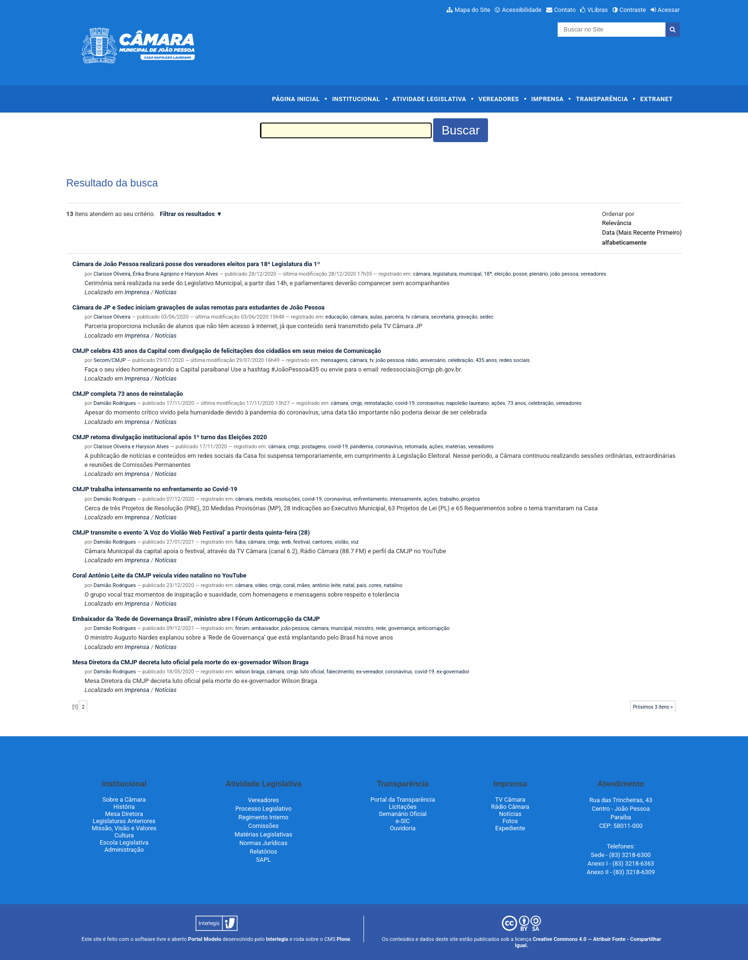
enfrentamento (370, 499)
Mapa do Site (472, 9)
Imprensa (547, 99)
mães (303, 585)
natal (348, 585)
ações (498, 403)
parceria (394, 317)
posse (520, 274)
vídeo (261, 585)
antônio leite (326, 585)
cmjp (356, 403)
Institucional (356, 99)
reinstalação (378, 403)
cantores (322, 542)
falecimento (339, 672)
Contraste (633, 9)
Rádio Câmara (510, 806)
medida (263, 499)
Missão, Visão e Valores (124, 828)
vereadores (593, 274)
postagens (313, 447)
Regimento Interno (264, 817)
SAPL (263, 859)
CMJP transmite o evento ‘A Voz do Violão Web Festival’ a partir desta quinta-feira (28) (191, 532)
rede (381, 628)
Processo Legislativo (263, 808)
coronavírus (430, 403)
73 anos (517, 403)
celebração (460, 360)
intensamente (405, 499)
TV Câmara (510, 799)
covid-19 (405, 403)
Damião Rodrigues (115, 403)
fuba (240, 542)
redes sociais (514, 360)
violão (342, 542)
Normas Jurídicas (263, 842)
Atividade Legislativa (429, 99)
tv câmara (417, 317)
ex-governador (452, 672)
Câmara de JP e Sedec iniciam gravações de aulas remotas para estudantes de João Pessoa (199, 307)
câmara (421, 274)
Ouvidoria (403, 828)
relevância (616, 223)
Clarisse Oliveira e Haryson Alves (131, 447)
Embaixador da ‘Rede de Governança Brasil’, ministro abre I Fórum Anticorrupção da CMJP (196, 618)
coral (289, 585)
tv (372, 360)
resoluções (287, 499)
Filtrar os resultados (187, 213)
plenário (539, 274)
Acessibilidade (521, 9)
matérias (456, 447)
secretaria (442, 317)
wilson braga (250, 672)
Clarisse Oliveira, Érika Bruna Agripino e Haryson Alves (156, 274)
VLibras (597, 9)
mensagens (334, 360)
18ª (488, 274)
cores (375, 585)
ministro (364, 628)
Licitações (402, 806)
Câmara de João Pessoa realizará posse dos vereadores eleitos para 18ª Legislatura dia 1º (196, 264)
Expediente (510, 828)
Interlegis (277, 939)
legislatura (445, 274)
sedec (487, 317)
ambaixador (265, 628)
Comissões (263, 825)
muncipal (342, 628)
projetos (470, 499)
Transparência (602, 99)
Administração (124, 849)
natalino (393, 585)
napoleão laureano (468, 403)
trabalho (449, 499)
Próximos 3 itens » (653, 707)
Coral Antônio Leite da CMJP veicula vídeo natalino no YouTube (160, 575)
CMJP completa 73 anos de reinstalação (128, 393)
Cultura (124, 835)
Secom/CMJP (110, 360)
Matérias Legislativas (263, 834)
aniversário (433, 360)
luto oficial (312, 672)
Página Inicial (296, 99)
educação (336, 317)
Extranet (656, 99)
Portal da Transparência (403, 799)
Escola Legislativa (124, 842)
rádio (412, 360)
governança (401, 628)
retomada (416, 447)
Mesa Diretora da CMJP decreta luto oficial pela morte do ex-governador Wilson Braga (191, 662)
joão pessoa (565, 274)
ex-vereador (369, 672)
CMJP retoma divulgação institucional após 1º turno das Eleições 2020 (170, 437)
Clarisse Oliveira (112, 317)
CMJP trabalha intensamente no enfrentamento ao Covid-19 (155, 489)
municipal (470, 274)
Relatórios (263, 851)
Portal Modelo (204, 939)
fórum (242, 628)
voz (355, 542)
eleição (502, 274)
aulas (376, 317)
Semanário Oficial (402, 813)
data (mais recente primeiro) (642, 232)
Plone (343, 939)
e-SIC (402, 821)
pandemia (361, 447)
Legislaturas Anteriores (124, 821)
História (124, 806)
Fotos (510, 821)
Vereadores (498, 99)
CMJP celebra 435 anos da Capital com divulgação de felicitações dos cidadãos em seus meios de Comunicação (227, 350)
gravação (467, 317)
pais (361, 585)
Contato (565, 9)
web (286, 542)
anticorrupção (433, 628)
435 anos (486, 360)
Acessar (668, 9)
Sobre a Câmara (124, 799)
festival (301, 542)
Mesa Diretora (124, 813)
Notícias (166, 292)
